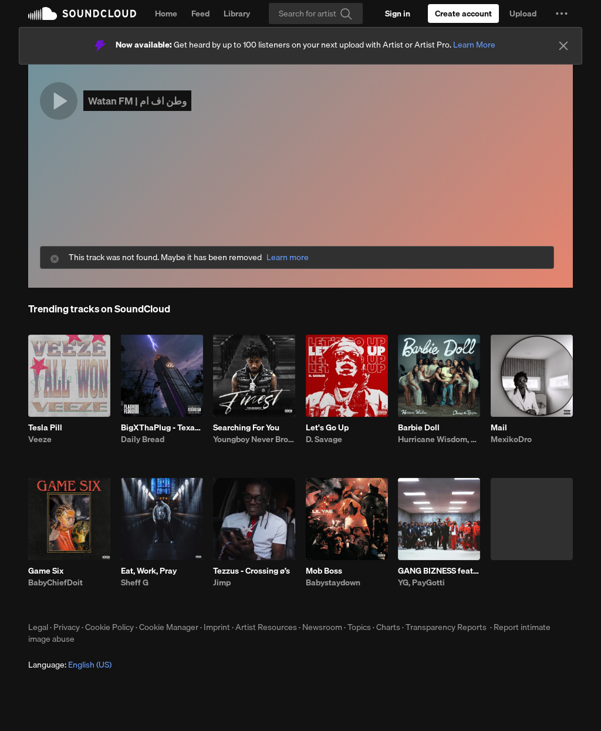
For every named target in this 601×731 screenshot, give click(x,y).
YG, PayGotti (421, 582)
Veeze (40, 439)
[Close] (563, 45)
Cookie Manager (168, 627)
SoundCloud (82, 13)
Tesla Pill (45, 427)
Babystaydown (333, 582)
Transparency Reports (446, 627)
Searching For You (246, 427)
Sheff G (134, 582)
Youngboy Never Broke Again (254, 439)
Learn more (287, 257)
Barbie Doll (419, 427)
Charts (388, 627)
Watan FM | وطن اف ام (137, 101)
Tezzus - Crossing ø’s (251, 571)
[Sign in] (397, 13)
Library (237, 13)
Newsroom (322, 627)
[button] (562, 13)
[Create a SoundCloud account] (463, 13)
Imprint (217, 627)
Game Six (45, 571)
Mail (499, 427)
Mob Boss (324, 571)
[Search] (316, 13)
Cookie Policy (109, 627)
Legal (38, 627)
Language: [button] (70, 664)
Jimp (222, 582)
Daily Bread (142, 439)
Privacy (66, 627)
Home (166, 13)
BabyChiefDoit (55, 582)
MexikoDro (511, 439)
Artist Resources (266, 627)
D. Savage (324, 439)
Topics (359, 627)
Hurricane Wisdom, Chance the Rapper (439, 439)
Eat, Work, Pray (149, 571)
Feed (200, 13)
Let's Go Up (327, 427)
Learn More (474, 44)
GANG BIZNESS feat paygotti (439, 571)
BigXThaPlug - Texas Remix (162, 427)
